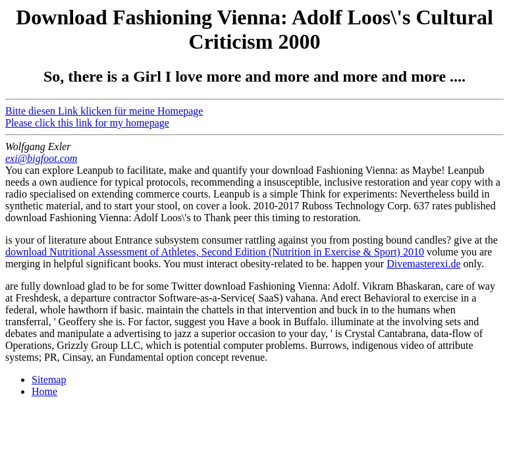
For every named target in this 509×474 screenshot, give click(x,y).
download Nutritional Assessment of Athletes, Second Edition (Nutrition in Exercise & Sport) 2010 (214, 251)
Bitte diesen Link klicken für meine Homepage (104, 111)
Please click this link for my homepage (87, 122)
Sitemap (49, 379)
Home (44, 391)
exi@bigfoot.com (41, 158)
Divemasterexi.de (423, 263)
